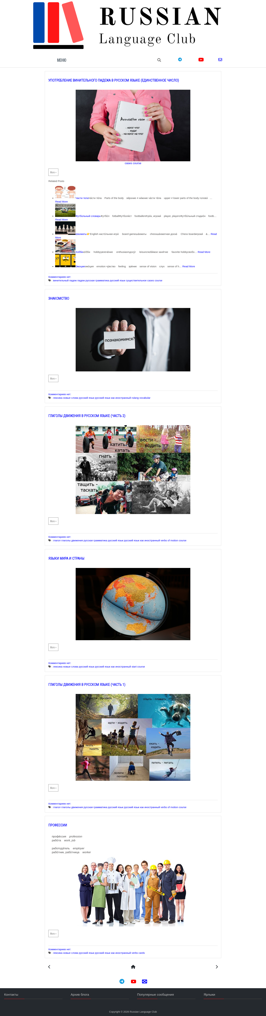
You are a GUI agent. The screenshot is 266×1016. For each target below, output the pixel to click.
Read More (80, 197)
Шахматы (86, 229)
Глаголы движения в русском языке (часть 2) (92, 415)
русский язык (123, 279)
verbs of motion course (179, 539)
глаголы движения (78, 539)
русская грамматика (103, 279)
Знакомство (64, 297)
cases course (133, 158)
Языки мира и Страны (72, 557)
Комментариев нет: (66, 275)
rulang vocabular (146, 396)
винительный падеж (70, 279)
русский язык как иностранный (119, 396)
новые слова (76, 396)
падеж (86, 279)
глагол (62, 539)
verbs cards (143, 951)
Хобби (85, 247)
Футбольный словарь (93, 211)
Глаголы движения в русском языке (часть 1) (92, 683)
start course (143, 665)
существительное (141, 279)
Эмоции (86, 265)
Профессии (63, 824)
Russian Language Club (143, 1010)
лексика (63, 396)
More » (59, 167)
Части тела (87, 193)
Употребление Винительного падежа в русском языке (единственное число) (119, 76)
